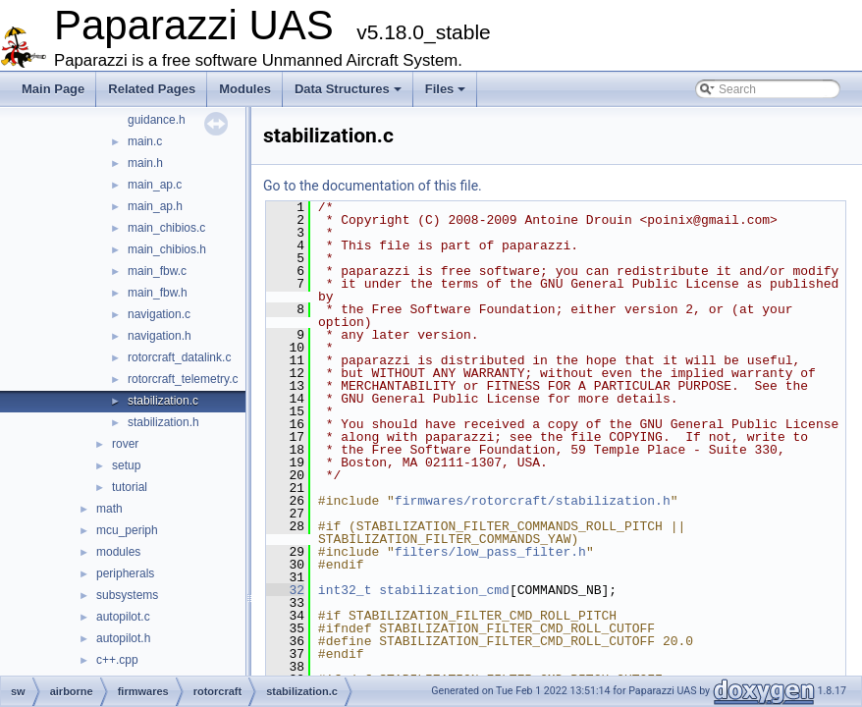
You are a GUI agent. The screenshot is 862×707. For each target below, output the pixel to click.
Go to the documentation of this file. (372, 185)
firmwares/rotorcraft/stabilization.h (533, 501)
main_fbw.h (158, 292)
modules (118, 552)
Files (445, 89)
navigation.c (159, 314)
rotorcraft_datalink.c (179, 357)
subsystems (127, 595)
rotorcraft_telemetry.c (183, 379)
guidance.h (157, 120)
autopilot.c (123, 617)
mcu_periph (127, 530)
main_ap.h (155, 206)
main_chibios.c (166, 228)
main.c (145, 141)
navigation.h (159, 336)
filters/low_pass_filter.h (490, 552)
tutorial (129, 487)
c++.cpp (117, 660)
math (109, 509)
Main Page (53, 89)
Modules (245, 89)
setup (126, 465)
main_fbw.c (157, 271)
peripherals (125, 573)
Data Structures (348, 89)
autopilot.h (123, 638)
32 (285, 590)
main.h (145, 163)
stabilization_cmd (444, 590)
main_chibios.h (167, 249)
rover (125, 444)
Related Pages (151, 89)
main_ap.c (155, 184)
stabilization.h (163, 422)
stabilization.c (163, 401)
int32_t (345, 590)
